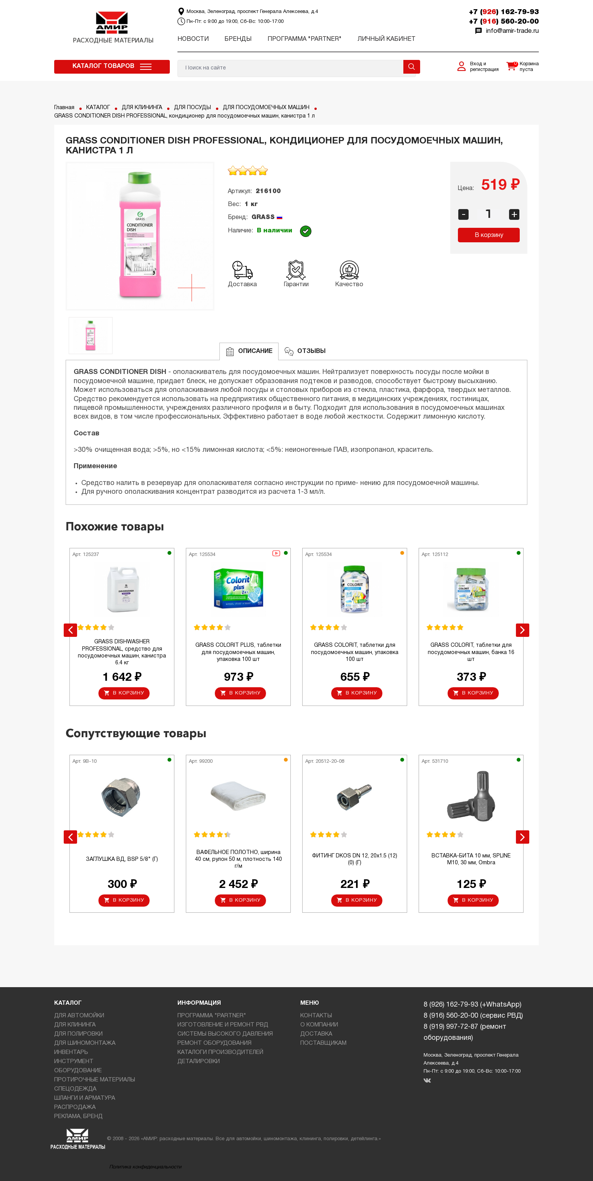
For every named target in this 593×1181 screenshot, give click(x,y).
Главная (64, 107)
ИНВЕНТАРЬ (71, 1052)
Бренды (237, 39)
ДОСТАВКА (316, 1034)
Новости (193, 39)
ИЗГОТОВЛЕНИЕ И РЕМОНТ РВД (222, 1025)
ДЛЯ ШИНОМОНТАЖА (85, 1043)
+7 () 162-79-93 (504, 12)
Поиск (411, 67)
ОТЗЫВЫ (305, 351)
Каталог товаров (103, 66)
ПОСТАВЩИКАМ (323, 1043)
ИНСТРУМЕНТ (73, 1061)
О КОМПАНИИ (319, 1025)
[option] (140, 236)
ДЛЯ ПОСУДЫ (192, 107)
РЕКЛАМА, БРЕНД (78, 1116)
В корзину (489, 235)
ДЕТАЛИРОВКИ (198, 1061)
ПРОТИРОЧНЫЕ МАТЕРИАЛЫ (94, 1080)
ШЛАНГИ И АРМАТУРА (84, 1098)
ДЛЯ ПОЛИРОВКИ (78, 1034)
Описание (249, 351)
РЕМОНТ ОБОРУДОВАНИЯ (214, 1043)
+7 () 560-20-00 (504, 22)
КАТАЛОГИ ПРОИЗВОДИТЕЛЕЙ (220, 1052)
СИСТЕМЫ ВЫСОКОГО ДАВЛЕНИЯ (225, 1034)
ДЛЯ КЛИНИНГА (142, 107)
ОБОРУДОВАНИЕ (78, 1070)
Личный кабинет (387, 39)
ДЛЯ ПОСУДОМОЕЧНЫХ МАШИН (266, 107)
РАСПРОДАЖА (75, 1107)
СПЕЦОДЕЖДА (75, 1089)
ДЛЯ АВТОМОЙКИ (79, 1015)
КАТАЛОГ (98, 107)
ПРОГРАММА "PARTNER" (304, 39)
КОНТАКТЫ (316, 1015)
